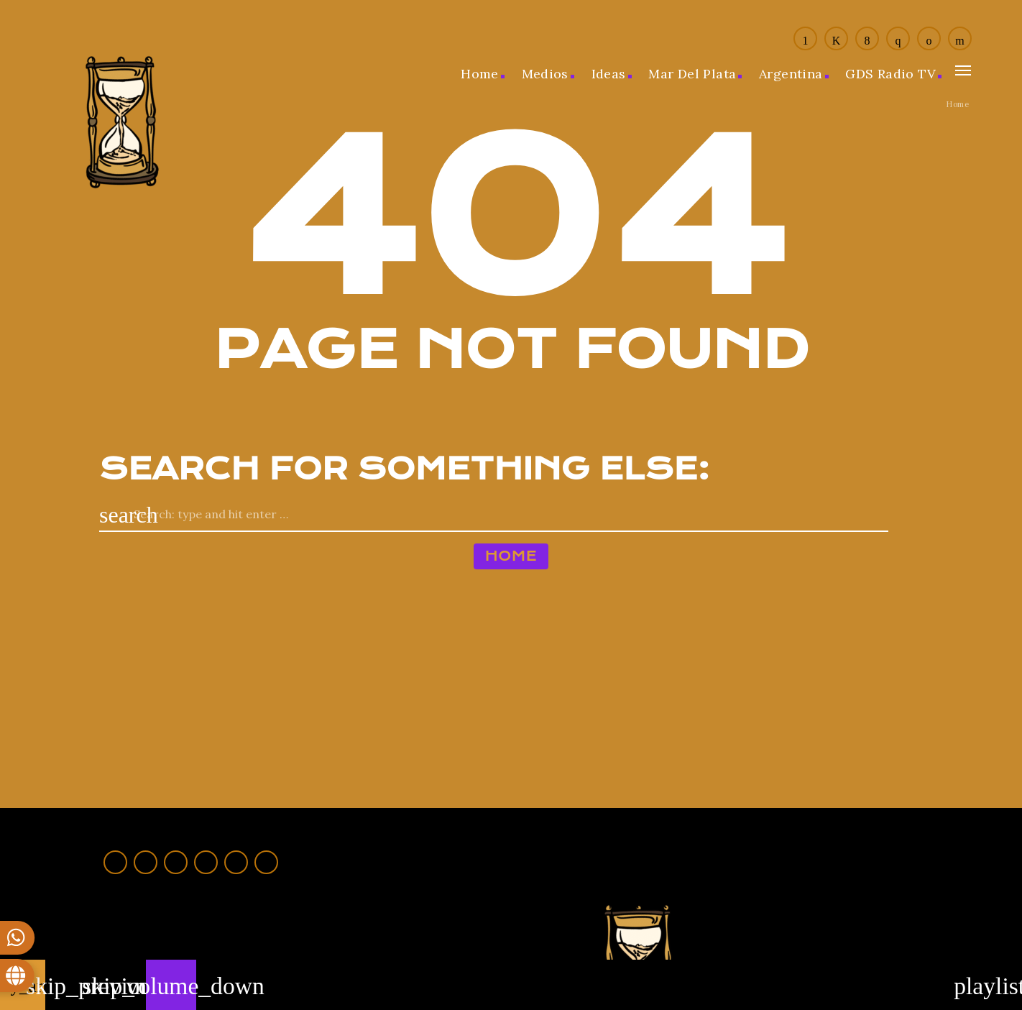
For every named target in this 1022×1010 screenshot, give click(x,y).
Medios (545, 73)
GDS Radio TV (890, 73)
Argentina (791, 73)
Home (480, 73)
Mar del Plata (692, 73)
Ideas (608, 73)
